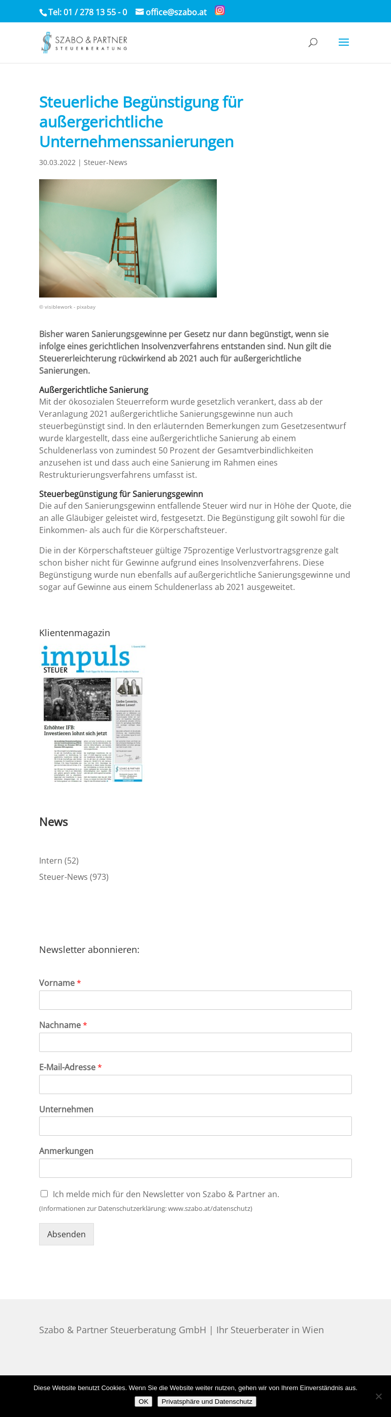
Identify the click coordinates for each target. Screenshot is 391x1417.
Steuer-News (105, 162)
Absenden (66, 1234)
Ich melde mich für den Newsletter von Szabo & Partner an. (166, 1194)
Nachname (63, 1025)
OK (143, 1401)
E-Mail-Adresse (70, 1067)
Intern (50, 860)
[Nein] (378, 1396)
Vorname (60, 983)
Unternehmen (66, 1109)
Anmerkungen (66, 1151)
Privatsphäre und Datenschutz (206, 1401)
